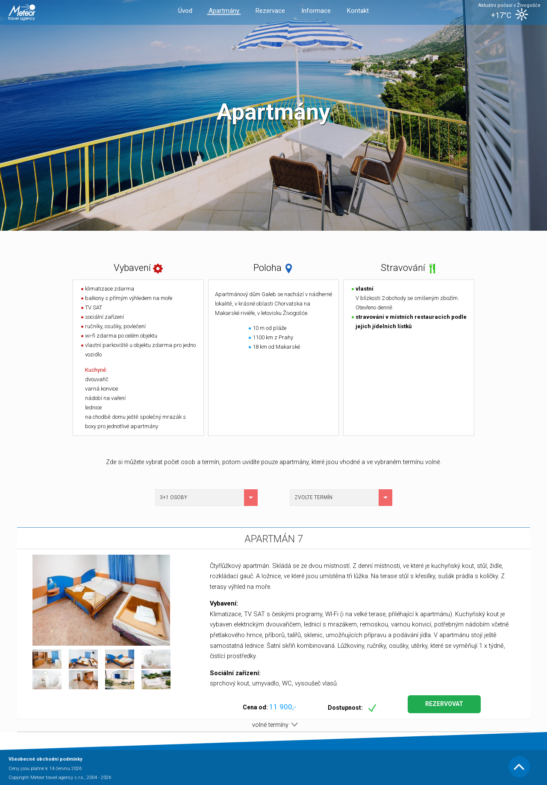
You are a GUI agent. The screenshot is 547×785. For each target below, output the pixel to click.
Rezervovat (444, 703)
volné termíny (273, 725)
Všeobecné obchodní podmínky (45, 759)
